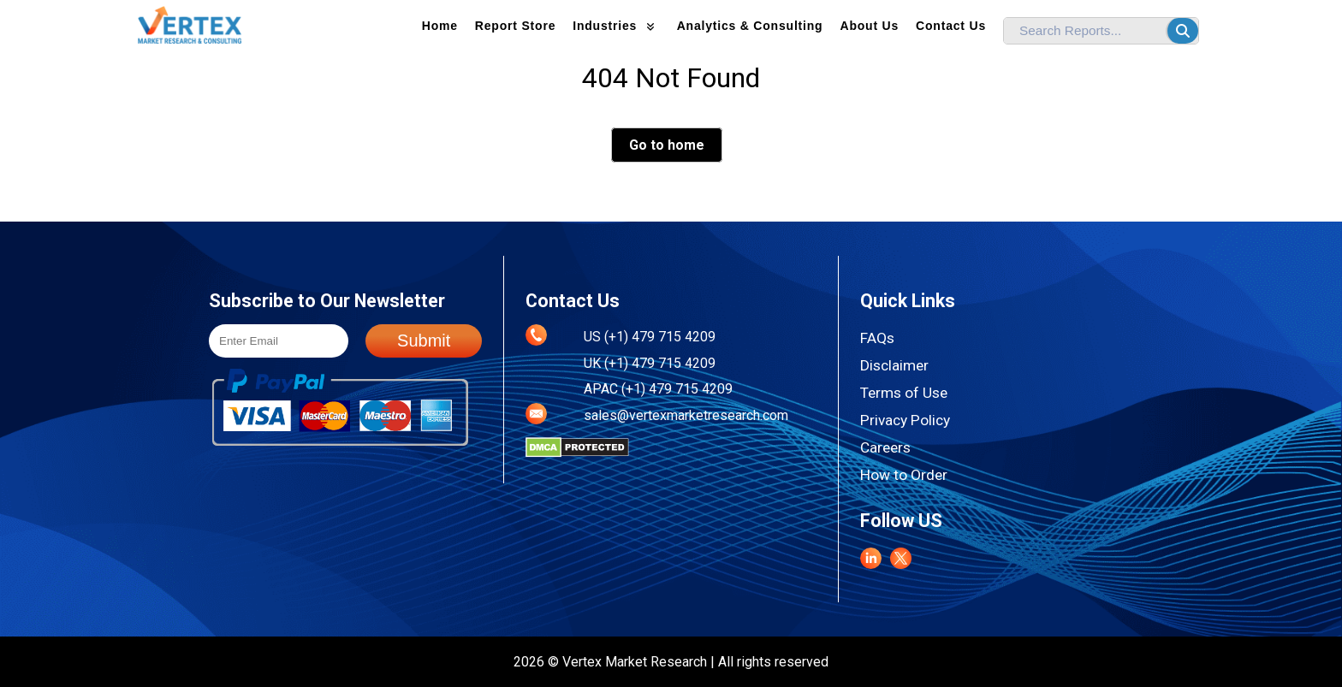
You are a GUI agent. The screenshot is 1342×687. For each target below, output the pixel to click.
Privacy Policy (905, 420)
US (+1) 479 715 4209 (650, 337)
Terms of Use (903, 392)
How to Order (903, 474)
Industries (616, 26)
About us (869, 26)
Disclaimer (894, 365)
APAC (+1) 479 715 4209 (658, 389)
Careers (885, 447)
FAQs (877, 337)
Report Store (515, 26)
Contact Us (951, 26)
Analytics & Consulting (750, 26)
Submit (423, 340)
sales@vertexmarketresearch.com (686, 415)
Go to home (666, 145)
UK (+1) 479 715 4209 (650, 363)
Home (440, 26)
